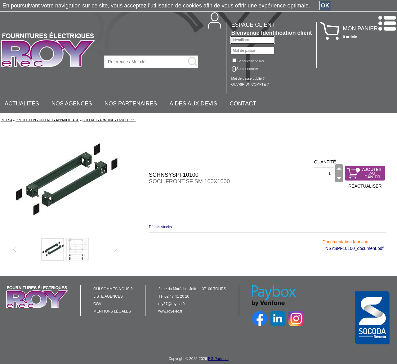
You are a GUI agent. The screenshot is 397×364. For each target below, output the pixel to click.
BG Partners (218, 359)
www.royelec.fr (170, 311)
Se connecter (247, 69)
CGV (97, 304)
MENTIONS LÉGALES (112, 311)
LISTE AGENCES (108, 296)
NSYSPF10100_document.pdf (354, 248)
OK (325, 5)
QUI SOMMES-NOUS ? (113, 289)
